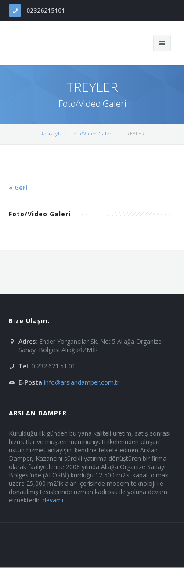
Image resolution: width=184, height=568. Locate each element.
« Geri (18, 187)
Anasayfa (51, 134)
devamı (53, 500)
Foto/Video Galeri (93, 134)
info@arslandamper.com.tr (81, 382)
